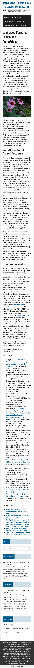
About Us (23, 25)
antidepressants (23, 315)
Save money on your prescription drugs (15, 629)
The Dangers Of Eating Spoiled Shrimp (16, 599)
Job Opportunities (9, 625)
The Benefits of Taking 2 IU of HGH (15, 604)
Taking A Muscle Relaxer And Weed (15, 606)
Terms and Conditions (11, 25)
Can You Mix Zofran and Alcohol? (15, 602)
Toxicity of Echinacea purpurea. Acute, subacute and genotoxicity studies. (16, 363)
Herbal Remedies (9, 21)
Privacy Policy (21, 21)
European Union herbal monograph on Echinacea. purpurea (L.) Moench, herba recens (17, 493)
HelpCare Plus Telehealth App (12, 633)
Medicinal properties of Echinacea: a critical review (18, 461)
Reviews (6, 17)
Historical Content (18, 17)
